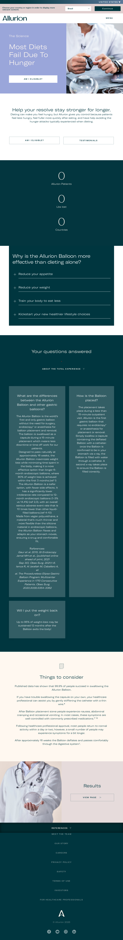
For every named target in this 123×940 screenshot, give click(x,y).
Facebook (49, 931)
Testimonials (89, 140)
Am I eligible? (33, 79)
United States (108, 2)
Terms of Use (61, 881)
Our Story (61, 843)
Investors (61, 890)
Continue (107, 8)
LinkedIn (74, 931)
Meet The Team (62, 834)
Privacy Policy (61, 862)
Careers (61, 853)
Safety (61, 871)
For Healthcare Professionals (61, 899)
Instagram (66, 931)
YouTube (57, 931)
